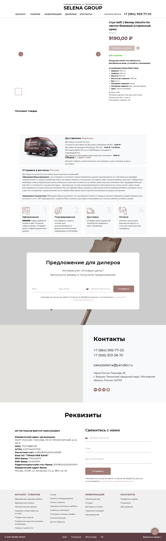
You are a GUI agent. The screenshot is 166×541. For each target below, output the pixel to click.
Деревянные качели (24, 503)
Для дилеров (127, 507)
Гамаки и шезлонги (24, 528)
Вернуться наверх (152, 537)
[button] (113, 14)
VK (102, 537)
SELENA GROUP (83, 8)
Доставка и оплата (94, 507)
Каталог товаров (27, 494)
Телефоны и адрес (129, 499)
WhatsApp (91, 537)
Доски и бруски (57, 522)
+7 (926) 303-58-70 (108, 355)
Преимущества (92, 499)
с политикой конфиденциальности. (117, 481)
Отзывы (89, 503)
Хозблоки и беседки (59, 510)
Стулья (53, 494)
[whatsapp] (108, 389)
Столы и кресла (57, 502)
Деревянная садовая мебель (28, 499)
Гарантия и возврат (94, 511)
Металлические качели (26, 507)
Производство (92, 515)
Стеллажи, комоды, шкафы (62, 514)
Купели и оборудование (61, 498)
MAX (64, 537)
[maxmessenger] (99, 389)
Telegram (76, 537)
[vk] (95, 389)
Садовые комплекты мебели (63, 506)
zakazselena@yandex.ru (113, 365)
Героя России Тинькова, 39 (109, 373)
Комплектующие (58, 518)
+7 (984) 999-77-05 (109, 350)
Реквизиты (126, 503)
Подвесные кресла (24, 517)
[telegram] (104, 389)
